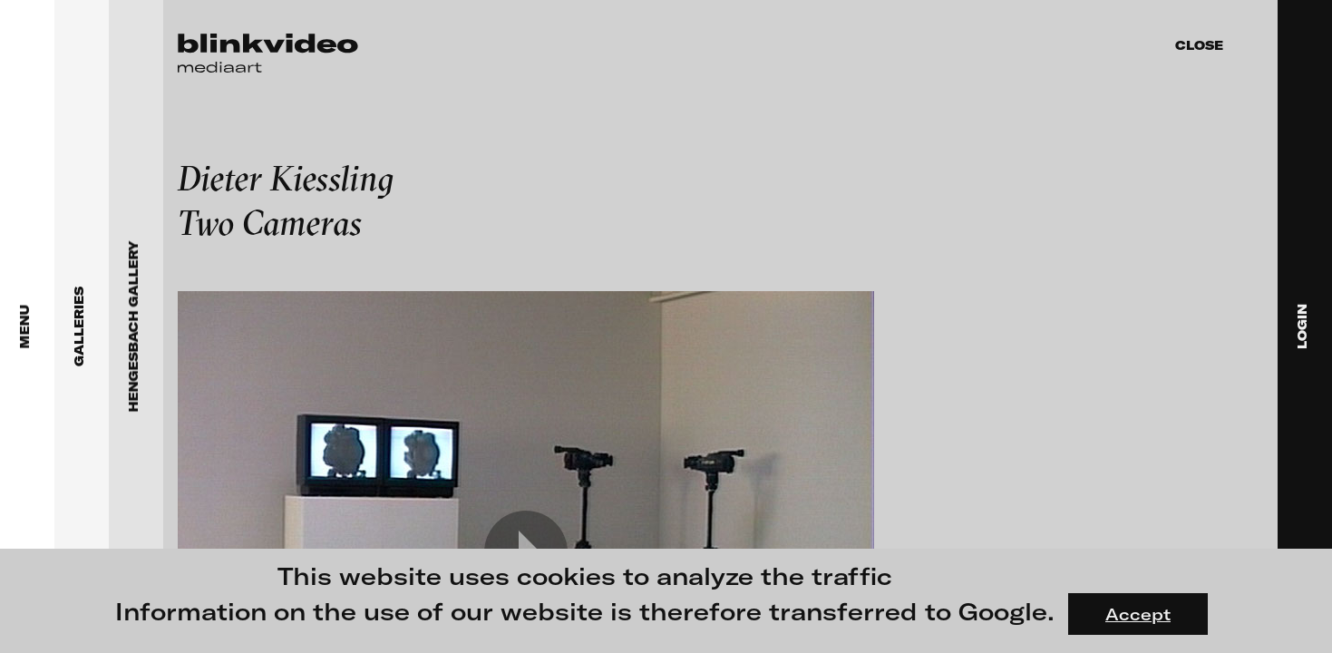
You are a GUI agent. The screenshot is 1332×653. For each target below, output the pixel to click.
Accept (1138, 614)
